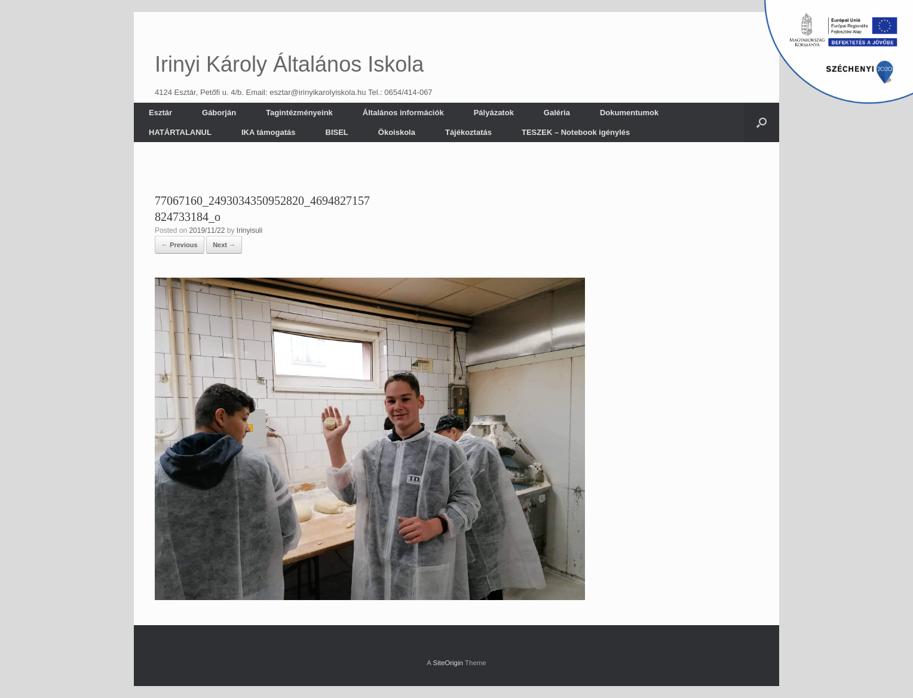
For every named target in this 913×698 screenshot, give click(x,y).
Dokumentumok (629, 112)
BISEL (337, 132)
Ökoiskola (396, 132)
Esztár (160, 112)
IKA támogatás (268, 132)
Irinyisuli (249, 230)
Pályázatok (494, 112)
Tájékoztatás (468, 132)
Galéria (557, 112)
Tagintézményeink (299, 112)
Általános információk (403, 112)
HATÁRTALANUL (180, 132)
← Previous (179, 244)
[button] (761, 122)
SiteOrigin (448, 662)
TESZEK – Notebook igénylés (576, 132)
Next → (224, 244)
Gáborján (219, 112)
